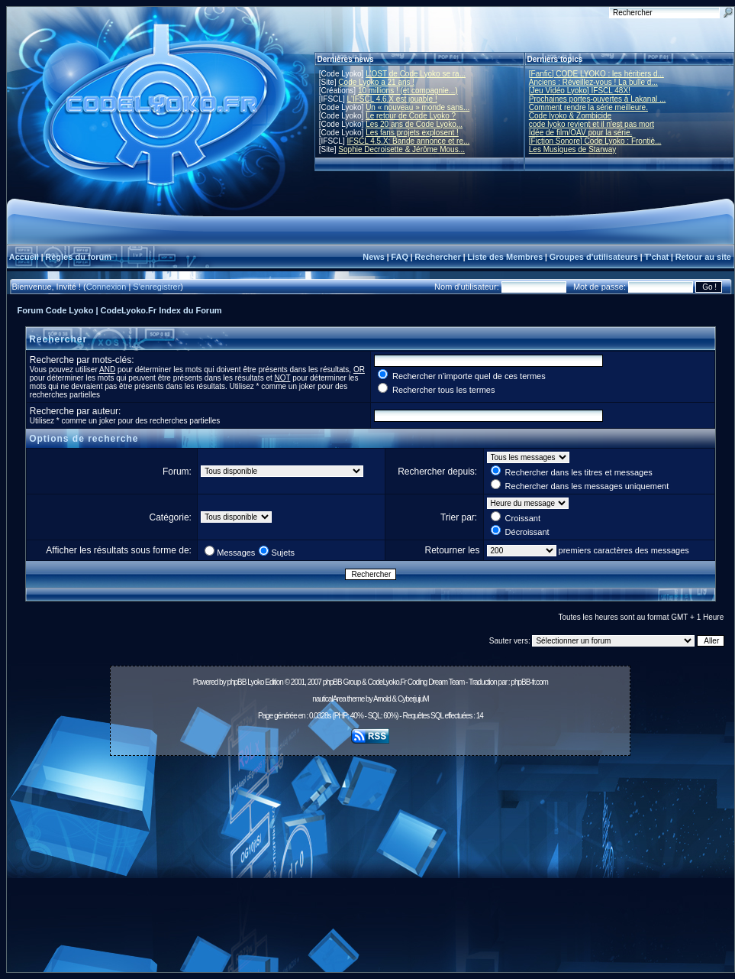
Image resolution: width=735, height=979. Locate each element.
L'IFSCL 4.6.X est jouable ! (392, 99)
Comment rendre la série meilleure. (588, 107)
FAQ (399, 256)
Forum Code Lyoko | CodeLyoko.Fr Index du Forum (120, 310)
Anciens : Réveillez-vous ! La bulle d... (593, 82)
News (374, 256)
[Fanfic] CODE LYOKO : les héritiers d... (596, 74)
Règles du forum (78, 256)
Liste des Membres (505, 256)
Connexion (106, 286)
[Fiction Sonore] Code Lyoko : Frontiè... (595, 141)
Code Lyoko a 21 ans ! (376, 82)
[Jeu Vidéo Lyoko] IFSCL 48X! (579, 90)
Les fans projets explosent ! (412, 132)
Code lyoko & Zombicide (570, 116)
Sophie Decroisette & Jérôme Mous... (401, 149)
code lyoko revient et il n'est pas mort (591, 124)
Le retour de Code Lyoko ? (411, 116)
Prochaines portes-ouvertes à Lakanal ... (597, 99)
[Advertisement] (370, 868)
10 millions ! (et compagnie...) (408, 90)
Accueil (24, 256)
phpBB (236, 682)
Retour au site (703, 256)
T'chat (656, 256)
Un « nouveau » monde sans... (417, 107)
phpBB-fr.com (529, 682)
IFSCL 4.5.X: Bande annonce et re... (408, 141)
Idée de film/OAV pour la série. (580, 132)
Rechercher (437, 256)
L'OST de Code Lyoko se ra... (416, 74)
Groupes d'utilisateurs (594, 256)
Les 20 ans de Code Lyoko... (414, 124)
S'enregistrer (156, 286)
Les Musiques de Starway (573, 149)
